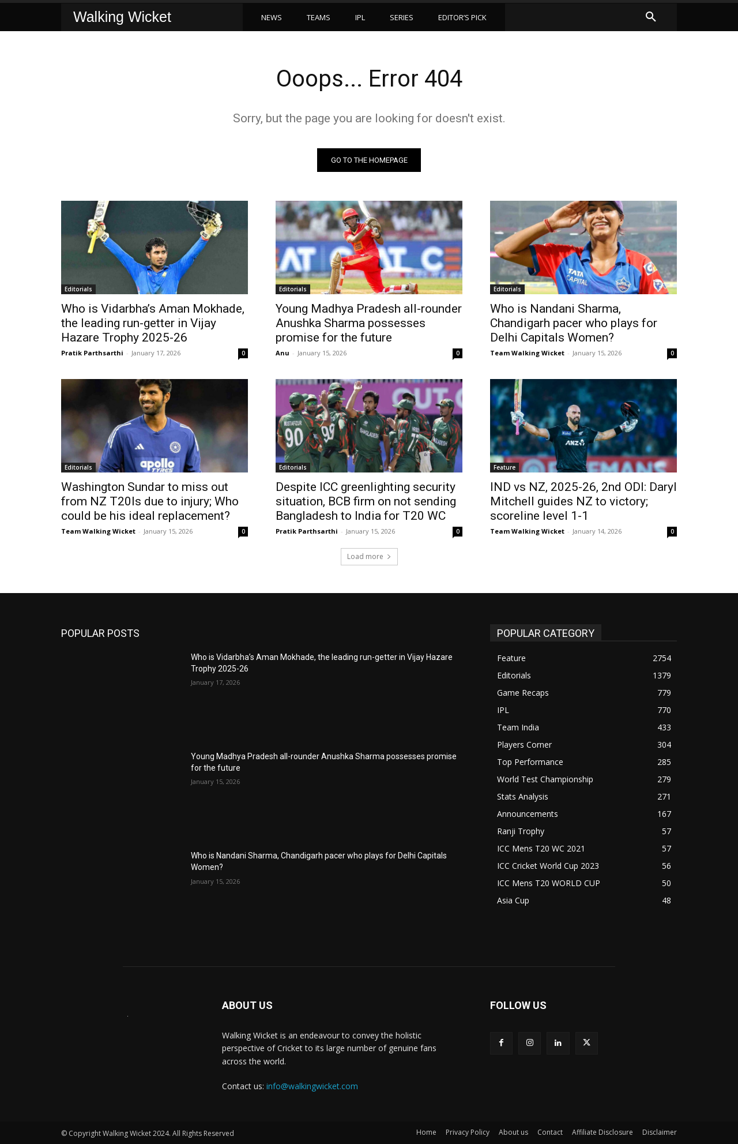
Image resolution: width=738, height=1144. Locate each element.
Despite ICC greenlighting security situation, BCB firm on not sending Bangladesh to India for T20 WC (366, 501)
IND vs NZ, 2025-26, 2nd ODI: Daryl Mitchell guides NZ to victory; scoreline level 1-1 (583, 501)
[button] (651, 17)
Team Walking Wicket (527, 352)
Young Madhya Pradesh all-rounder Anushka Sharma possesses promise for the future (369, 323)
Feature (504, 467)
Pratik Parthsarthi (92, 352)
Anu (282, 352)
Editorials (78, 289)
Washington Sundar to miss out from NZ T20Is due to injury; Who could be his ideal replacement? (150, 501)
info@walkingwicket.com (312, 1086)
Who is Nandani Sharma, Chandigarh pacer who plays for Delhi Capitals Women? (573, 323)
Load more (369, 556)
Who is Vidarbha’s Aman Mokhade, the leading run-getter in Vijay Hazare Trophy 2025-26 (152, 323)
